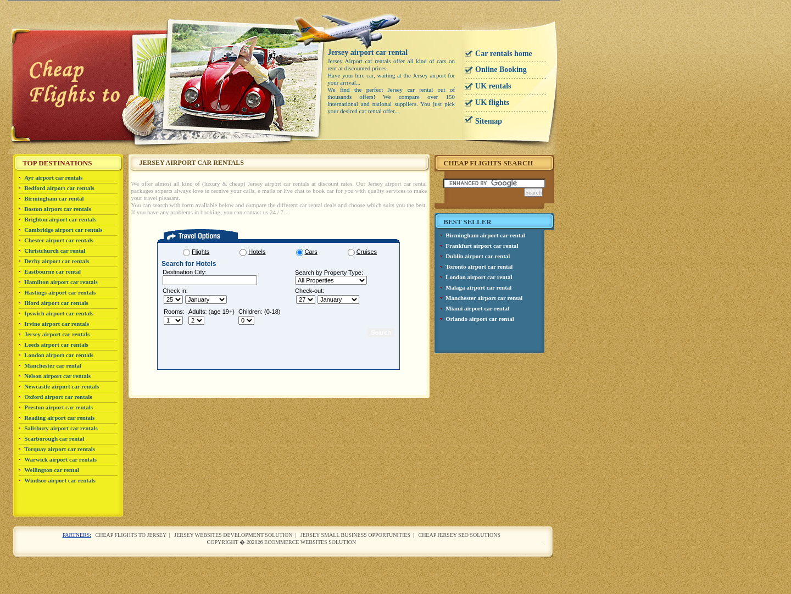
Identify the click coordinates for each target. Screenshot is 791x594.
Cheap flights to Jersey (131, 535)
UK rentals (493, 86)
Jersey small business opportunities (356, 535)
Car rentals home (503, 53)
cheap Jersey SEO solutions (459, 535)
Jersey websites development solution (233, 535)
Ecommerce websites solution (310, 542)
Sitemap (488, 121)
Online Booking (501, 69)
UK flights (492, 102)
